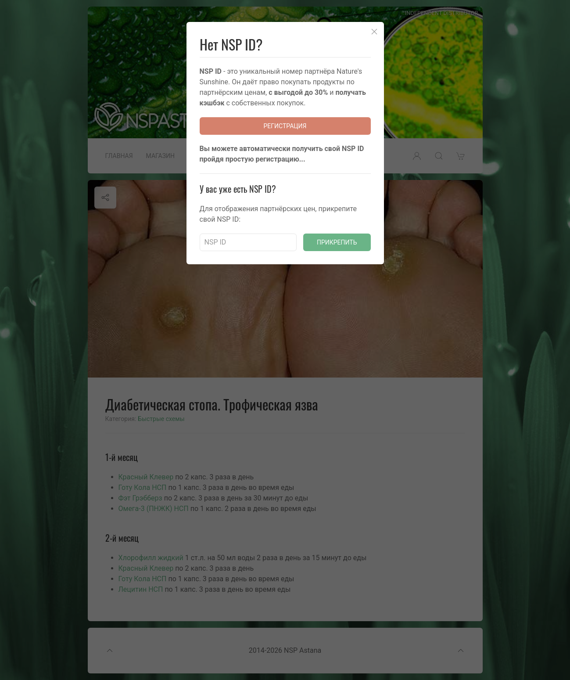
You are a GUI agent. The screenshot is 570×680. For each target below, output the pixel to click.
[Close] (374, 31)
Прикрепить (337, 242)
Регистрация (285, 126)
